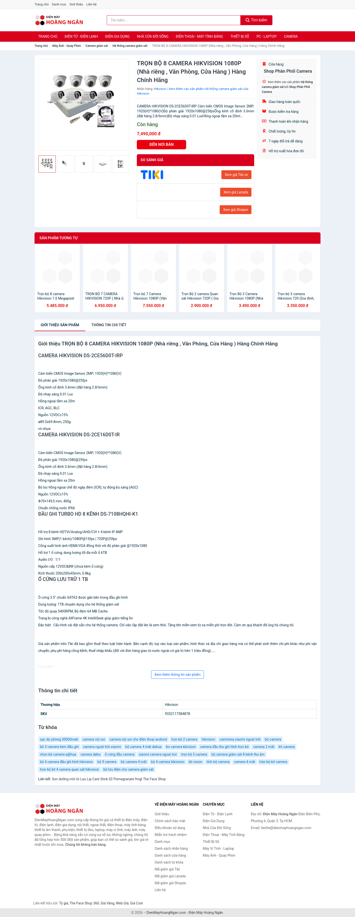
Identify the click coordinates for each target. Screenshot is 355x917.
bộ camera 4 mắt (134, 762)
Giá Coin (136, 903)
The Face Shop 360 (84, 903)
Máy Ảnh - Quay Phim (66, 46)
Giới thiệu (76, 4)
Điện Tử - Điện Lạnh (81, 36)
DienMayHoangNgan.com (166, 913)
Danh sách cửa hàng (170, 855)
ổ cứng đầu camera (119, 754)
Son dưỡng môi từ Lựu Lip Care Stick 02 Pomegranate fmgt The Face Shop (109, 779)
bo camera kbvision (181, 747)
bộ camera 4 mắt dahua (143, 747)
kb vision (195, 762)
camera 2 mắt (263, 747)
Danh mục (59, 4)
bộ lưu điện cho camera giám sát (128, 769)
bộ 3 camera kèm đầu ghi (59, 747)
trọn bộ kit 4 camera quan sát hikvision (69, 769)
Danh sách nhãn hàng (171, 848)
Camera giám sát (97, 46)
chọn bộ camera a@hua (58, 754)
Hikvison (160, 89)
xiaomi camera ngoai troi (158, 754)
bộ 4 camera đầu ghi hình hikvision (66, 762)
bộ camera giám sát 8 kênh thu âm (238, 754)
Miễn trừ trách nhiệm (171, 835)
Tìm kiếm (256, 20)
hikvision (208, 739)
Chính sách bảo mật (170, 821)
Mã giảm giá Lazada (170, 876)
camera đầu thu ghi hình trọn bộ (224, 747)
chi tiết (108, 325)
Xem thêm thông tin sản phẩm (177, 675)
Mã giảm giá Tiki (167, 869)
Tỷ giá (63, 903)
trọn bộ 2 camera (184, 739)
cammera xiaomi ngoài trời (239, 739)
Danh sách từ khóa (169, 862)
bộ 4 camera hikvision (168, 762)
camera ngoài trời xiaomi (102, 747)
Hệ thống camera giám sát (129, 46)
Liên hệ (91, 4)
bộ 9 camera (106, 762)
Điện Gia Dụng (117, 36)
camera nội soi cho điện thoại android (138, 739)
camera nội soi (94, 739)
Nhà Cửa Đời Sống (152, 36)
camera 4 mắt (244, 762)
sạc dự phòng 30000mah (59, 739)
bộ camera (273, 739)
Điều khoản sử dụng (170, 828)
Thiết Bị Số (240, 36)
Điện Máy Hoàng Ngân (206, 913)
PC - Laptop (266, 36)
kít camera (287, 747)
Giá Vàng (107, 903)
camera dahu (90, 754)
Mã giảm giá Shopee (170, 883)
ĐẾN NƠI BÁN (161, 144)
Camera (291, 36)
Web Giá (122, 903)
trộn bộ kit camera (273, 762)
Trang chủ (42, 4)
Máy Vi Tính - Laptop (218, 848)
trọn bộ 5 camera (194, 754)
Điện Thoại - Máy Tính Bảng (199, 36)
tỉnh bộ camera (218, 762)
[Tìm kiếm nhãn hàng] (174, 20)
